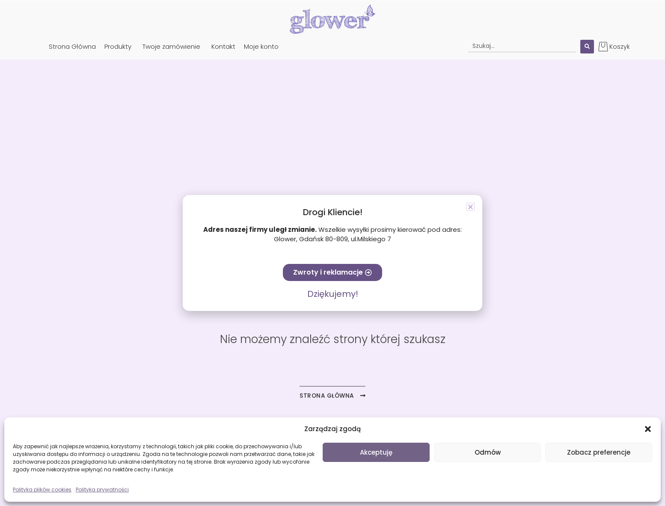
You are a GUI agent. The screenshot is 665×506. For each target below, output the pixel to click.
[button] (648, 429)
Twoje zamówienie (171, 46)
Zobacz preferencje (598, 452)
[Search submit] (587, 46)
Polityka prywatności (102, 489)
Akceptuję (376, 452)
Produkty (117, 46)
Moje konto (261, 46)
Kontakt (223, 46)
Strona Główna (72, 46)
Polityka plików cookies (42, 489)
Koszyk (619, 46)
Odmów (488, 452)
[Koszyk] (603, 46)
